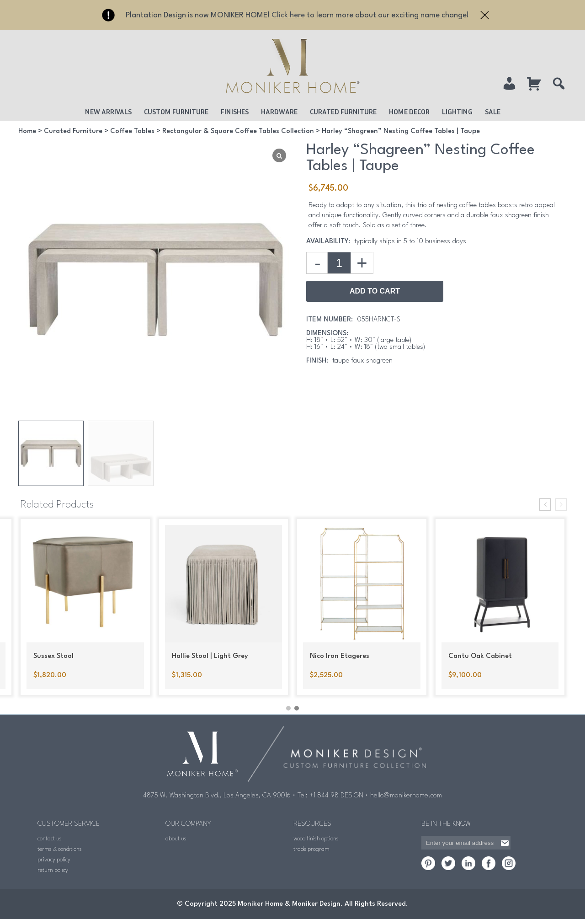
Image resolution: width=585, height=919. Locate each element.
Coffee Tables (132, 131)
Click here (288, 15)
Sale (492, 111)
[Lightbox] (279, 155)
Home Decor (409, 111)
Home (27, 131)
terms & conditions (59, 849)
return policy (52, 870)
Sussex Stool (53, 656)
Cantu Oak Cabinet (480, 656)
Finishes (235, 111)
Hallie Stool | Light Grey (210, 656)
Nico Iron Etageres (339, 656)
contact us (49, 839)
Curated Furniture (343, 111)
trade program (311, 849)
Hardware (279, 111)
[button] (288, 708)
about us (175, 839)
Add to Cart (375, 291)
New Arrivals (108, 111)
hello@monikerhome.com (406, 795)
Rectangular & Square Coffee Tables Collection (238, 131)
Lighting (457, 111)
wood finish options (316, 839)
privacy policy (53, 860)
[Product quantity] (339, 263)
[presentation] (545, 504)
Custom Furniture (176, 111)
